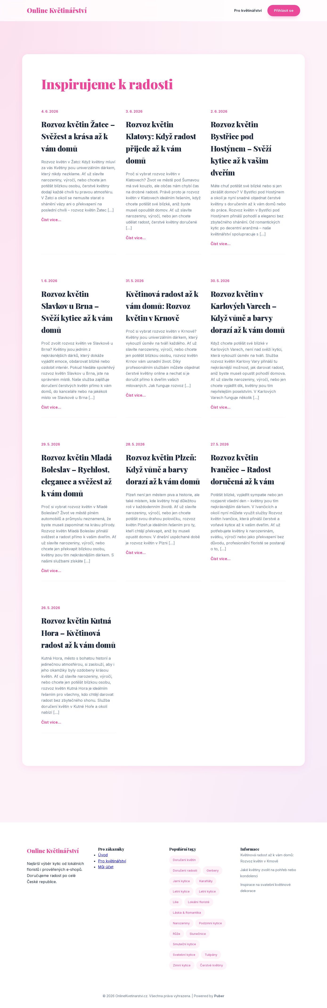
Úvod (103, 855)
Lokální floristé (198, 902)
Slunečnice (198, 934)
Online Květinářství (57, 10)
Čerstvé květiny (211, 965)
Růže (176, 934)
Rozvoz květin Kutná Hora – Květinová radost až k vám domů (78, 632)
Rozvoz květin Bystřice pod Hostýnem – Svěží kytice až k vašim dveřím (241, 148)
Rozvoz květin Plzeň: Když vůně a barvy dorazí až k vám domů (163, 469)
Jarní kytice (181, 881)
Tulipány (211, 954)
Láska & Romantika (187, 912)
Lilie (176, 902)
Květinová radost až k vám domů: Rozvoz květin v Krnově (162, 306)
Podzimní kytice (210, 923)
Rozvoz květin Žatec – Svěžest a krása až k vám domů (78, 136)
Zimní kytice (182, 965)
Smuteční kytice (184, 944)
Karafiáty (206, 881)
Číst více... (51, 219)
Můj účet (105, 867)
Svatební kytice (184, 954)
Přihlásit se (284, 10)
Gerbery (213, 870)
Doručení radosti (185, 870)
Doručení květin (184, 860)
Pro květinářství (248, 10)
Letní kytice (181, 891)
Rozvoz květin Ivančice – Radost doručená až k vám (242, 469)
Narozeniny (181, 923)
